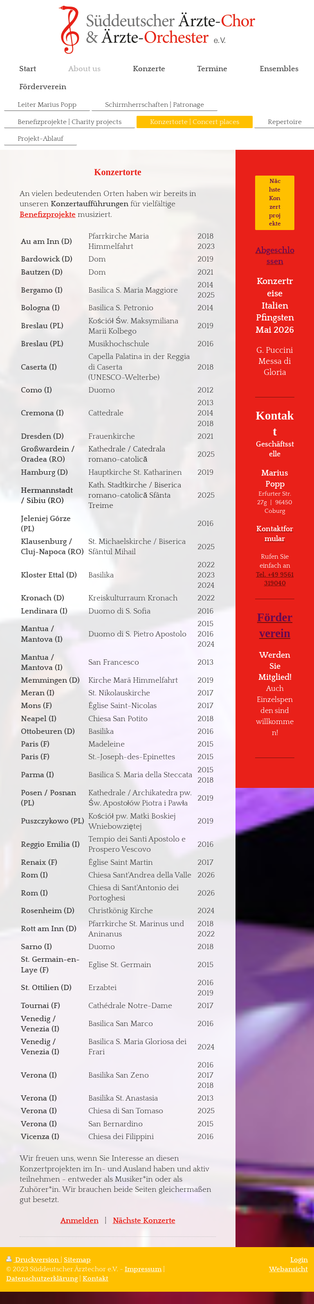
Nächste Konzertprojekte (275, 202)
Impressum (143, 1269)
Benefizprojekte (48, 214)
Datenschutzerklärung (42, 1278)
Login (299, 1259)
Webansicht (288, 1269)
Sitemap (77, 1259)
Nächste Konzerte (144, 1220)
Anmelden (80, 1220)
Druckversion (33, 1259)
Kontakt (95, 1278)
